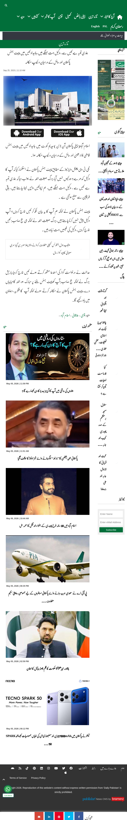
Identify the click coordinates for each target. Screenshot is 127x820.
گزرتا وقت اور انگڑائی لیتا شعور (102, 301)
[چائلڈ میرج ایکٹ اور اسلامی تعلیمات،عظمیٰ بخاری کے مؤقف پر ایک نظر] (116, 328)
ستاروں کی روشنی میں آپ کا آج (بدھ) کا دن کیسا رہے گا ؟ (48, 390)
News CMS (102, 799)
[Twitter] (61, 768)
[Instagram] (46, 768)
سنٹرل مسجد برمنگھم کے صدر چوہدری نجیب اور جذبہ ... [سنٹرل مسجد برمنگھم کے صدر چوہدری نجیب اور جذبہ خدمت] (102, 425)
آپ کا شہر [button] (48, 16)
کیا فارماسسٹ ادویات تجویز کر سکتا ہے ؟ (101, 380)
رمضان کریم (116, 26)
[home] (120, 17)
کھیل (68, 16)
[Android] (10, 768)
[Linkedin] (39, 768)
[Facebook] (69, 768)
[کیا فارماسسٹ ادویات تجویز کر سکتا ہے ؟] (116, 373)
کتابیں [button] (32, 16)
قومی (60, 16)
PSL (105, 26)
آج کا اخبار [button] (107, 16)
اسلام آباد (65, 315)
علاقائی (75, 315)
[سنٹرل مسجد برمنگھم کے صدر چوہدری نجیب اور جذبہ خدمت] (116, 411)
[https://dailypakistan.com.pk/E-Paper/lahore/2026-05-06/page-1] (111, 90)
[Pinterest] (32, 768)
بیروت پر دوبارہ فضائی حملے (111, 35)
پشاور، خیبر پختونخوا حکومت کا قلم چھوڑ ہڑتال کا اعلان (47, 668)
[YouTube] (54, 768)
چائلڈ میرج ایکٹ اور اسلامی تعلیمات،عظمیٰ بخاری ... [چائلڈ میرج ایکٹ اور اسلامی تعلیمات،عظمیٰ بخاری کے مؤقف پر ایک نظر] (100, 335)
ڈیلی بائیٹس (79, 16)
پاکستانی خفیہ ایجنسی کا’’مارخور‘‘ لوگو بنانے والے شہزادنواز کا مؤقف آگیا (47, 458)
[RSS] (17, 768)
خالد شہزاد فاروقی (100, 355)
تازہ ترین (92, 16)
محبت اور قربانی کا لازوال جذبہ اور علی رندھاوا (102, 472)
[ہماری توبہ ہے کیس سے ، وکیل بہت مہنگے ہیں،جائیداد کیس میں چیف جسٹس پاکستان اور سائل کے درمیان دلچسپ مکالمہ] (78, 816)
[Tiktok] (24, 768)
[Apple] (63, 772)
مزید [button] (20, 16)
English (95, 26)
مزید (4, 326)
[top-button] (3, 779)
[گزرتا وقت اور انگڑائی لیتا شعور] (116, 297)
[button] (6, 5)
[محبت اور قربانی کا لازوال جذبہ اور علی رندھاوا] (116, 462)
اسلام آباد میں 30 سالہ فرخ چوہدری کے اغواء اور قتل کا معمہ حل (47, 525)
